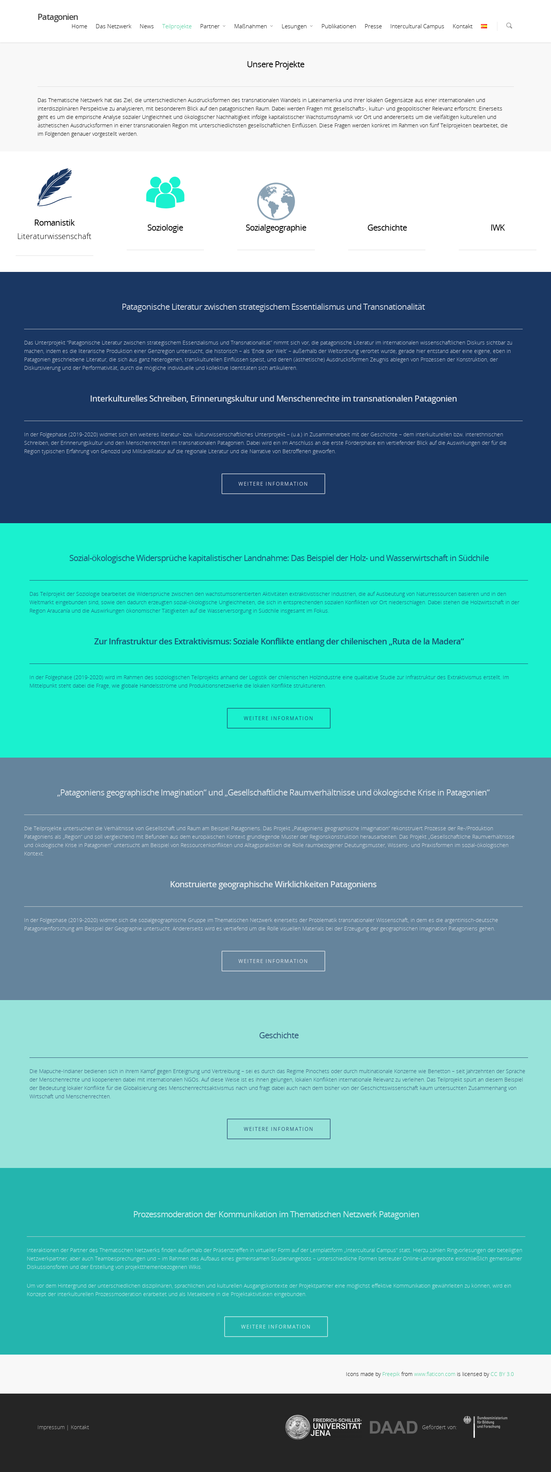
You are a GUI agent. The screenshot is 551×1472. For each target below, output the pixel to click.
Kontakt (463, 26)
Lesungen (298, 26)
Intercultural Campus (417, 26)
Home (79, 26)
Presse (373, 26)
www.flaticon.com (434, 1374)
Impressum (51, 1427)
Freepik (391, 1374)
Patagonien (57, 16)
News (147, 26)
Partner (213, 26)
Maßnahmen (254, 26)
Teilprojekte (177, 26)
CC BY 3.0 (502, 1374)
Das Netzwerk (113, 26)
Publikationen (338, 26)
